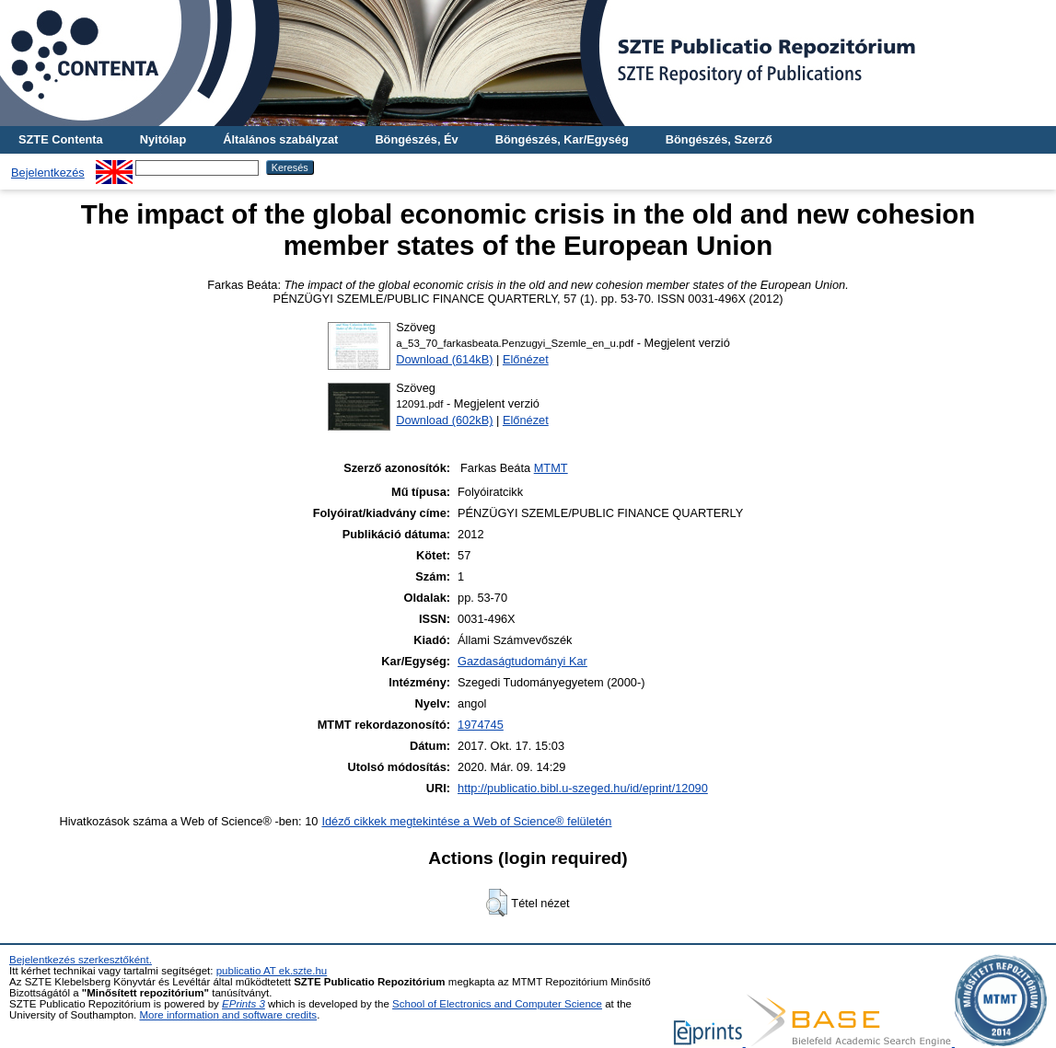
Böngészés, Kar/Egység (562, 139)
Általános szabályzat (280, 139)
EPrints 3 (243, 1003)
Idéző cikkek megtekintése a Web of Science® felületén (466, 821)
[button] (496, 902)
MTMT (551, 468)
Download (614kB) (444, 359)
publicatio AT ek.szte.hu (272, 970)
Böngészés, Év (416, 139)
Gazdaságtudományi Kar (522, 661)
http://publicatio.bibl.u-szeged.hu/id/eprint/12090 (583, 788)
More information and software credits (228, 1014)
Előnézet (526, 359)
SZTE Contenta (60, 139)
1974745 (481, 724)
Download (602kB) (444, 420)
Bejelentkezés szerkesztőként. (80, 959)
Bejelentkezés (48, 172)
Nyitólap (163, 139)
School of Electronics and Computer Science (497, 1003)
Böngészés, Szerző (719, 139)
